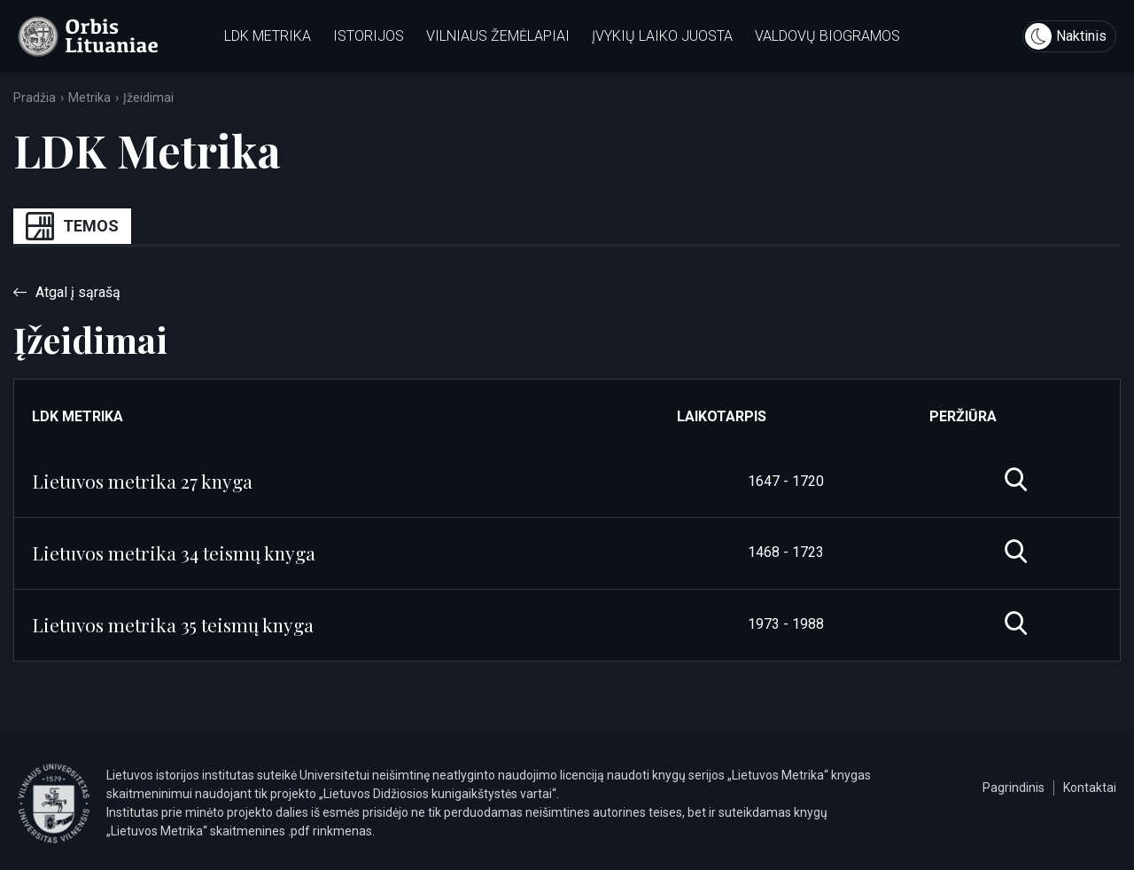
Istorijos (368, 35)
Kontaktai (1089, 787)
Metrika (89, 97)
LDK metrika (267, 35)
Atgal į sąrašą (66, 292)
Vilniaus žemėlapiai (498, 35)
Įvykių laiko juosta (662, 35)
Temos (72, 226)
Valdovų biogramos (827, 35)
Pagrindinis (1014, 787)
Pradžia (34, 97)
